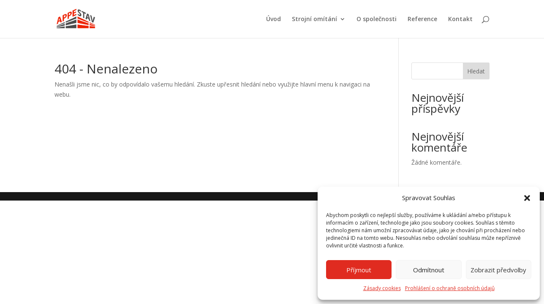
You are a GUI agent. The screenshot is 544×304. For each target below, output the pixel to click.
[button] (527, 198)
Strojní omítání (314, 19)
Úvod (273, 19)
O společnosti (376, 19)
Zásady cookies (382, 288)
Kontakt (460, 19)
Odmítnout (428, 270)
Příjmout (358, 270)
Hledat (476, 71)
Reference (422, 19)
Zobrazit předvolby (498, 270)
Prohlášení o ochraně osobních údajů (450, 288)
